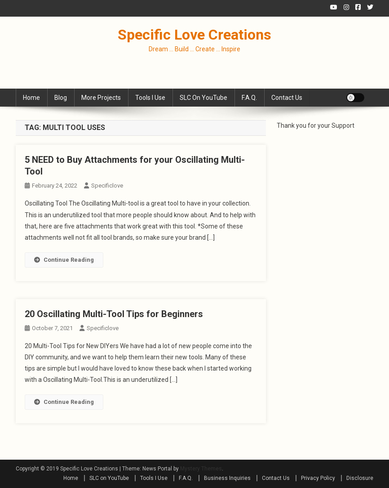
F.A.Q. (249, 97)
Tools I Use (150, 97)
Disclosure (359, 478)
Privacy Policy (318, 478)
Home (31, 97)
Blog (60, 97)
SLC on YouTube (203, 97)
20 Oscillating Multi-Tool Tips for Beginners (114, 314)
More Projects (101, 97)
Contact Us (286, 97)
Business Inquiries (227, 478)
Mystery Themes (201, 469)
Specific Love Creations (194, 34)
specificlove (107, 185)
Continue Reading (64, 259)
